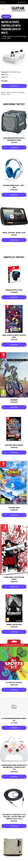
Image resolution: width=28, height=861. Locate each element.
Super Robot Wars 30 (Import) (14, 445)
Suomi (4, 2)
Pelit (9, 72)
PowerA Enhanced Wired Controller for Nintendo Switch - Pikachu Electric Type (14, 767)
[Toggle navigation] (3, 9)
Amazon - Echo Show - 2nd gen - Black (14, 233)
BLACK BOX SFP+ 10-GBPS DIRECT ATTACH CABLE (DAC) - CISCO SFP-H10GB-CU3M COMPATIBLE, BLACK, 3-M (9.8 (14, 816)
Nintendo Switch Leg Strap (14, 290)
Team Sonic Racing (14, 508)
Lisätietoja (14, 86)
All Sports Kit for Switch (14, 682)
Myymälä (6, 16)
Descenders (14, 400)
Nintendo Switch (16, 72)
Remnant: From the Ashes (14, 624)
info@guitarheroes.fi (22, 2)
